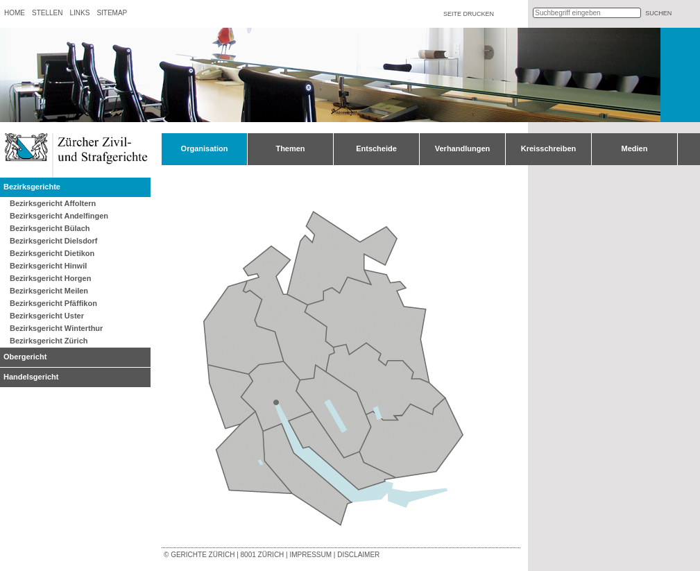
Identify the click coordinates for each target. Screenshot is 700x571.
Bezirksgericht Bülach (50, 228)
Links (79, 13)
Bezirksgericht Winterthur (56, 328)
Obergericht (24, 356)
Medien (635, 148)
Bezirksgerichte (31, 186)
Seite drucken (468, 13)
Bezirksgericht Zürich (48, 340)
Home (14, 13)
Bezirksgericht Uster (47, 316)
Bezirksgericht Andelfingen (59, 216)
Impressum (310, 555)
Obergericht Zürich (276, 402)
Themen (290, 148)
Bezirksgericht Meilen (49, 291)
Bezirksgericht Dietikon (52, 253)
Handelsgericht (30, 377)
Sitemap (111, 13)
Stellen (47, 13)
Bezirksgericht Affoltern (53, 203)
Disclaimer (358, 555)
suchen (658, 13)
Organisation (204, 148)
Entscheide (376, 148)
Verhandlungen (462, 148)
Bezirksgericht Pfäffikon (53, 303)
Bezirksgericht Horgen (50, 278)
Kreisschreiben (548, 148)
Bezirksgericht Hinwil (48, 266)
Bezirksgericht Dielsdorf (54, 241)
